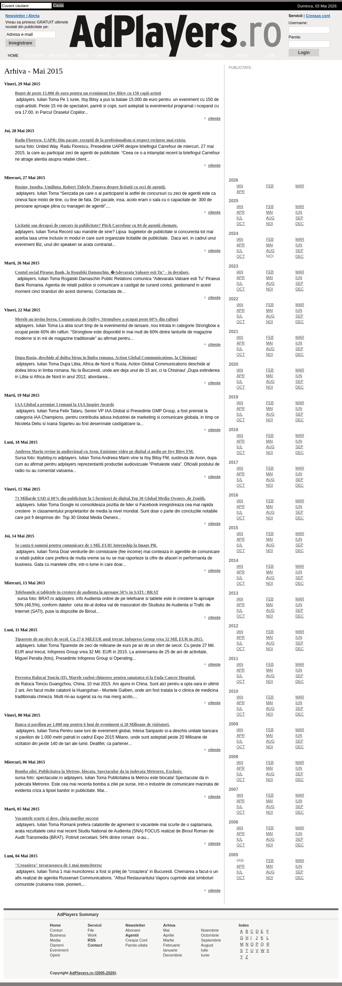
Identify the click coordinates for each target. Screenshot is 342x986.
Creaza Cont (136, 940)
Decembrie (172, 955)
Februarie (171, 945)
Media (55, 940)
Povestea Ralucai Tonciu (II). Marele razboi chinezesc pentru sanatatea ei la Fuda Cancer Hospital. (105, 677)
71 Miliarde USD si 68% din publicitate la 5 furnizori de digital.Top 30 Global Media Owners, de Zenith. (110, 498)
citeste (214, 118)
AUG (270, 218)
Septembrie (211, 940)
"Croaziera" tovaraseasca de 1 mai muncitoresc (58, 865)
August (207, 945)
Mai (166, 930)
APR (241, 191)
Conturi (56, 930)
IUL (240, 218)
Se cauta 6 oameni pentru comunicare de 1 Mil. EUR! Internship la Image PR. (86, 545)
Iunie (205, 955)
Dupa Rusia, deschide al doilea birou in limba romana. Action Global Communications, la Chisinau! (106, 357)
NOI (269, 223)
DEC (299, 223)
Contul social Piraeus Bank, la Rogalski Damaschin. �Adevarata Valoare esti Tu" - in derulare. (102, 272)
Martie (168, 940)
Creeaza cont (318, 16)
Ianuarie (170, 950)
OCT (241, 223)
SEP (299, 218)
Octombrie (210, 935)
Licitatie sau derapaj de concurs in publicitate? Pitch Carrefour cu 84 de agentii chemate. (96, 225)
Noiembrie (210, 930)
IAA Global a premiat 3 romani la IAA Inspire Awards (64, 404)
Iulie (204, 950)
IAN (240, 186)
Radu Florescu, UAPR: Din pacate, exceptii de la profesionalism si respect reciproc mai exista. (100, 140)
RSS (92, 940)
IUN (298, 212)
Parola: (295, 37)
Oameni (57, 945)
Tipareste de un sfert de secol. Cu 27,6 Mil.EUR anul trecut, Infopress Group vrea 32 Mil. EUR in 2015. (109, 639)
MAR (299, 186)
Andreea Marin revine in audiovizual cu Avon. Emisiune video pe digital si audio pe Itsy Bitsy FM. (104, 451)
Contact (95, 945)
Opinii (55, 955)
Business (58, 935)
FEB (270, 186)
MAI (269, 212)
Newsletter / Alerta (22, 16)
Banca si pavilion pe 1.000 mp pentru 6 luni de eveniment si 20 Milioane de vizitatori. (92, 724)
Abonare (132, 930)
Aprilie (168, 935)
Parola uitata (136, 945)
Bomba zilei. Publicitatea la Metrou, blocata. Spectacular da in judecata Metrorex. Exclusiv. (98, 771)
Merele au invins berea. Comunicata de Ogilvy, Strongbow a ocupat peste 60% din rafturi (96, 319)
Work (92, 935)
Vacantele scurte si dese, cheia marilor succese (57, 818)
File (91, 930)
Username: (298, 23)
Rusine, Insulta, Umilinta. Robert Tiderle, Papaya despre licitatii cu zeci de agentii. (90, 186)
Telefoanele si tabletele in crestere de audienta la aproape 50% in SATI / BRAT (87, 592)
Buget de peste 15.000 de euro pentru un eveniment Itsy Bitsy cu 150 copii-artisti (88, 93)
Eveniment (59, 950)
